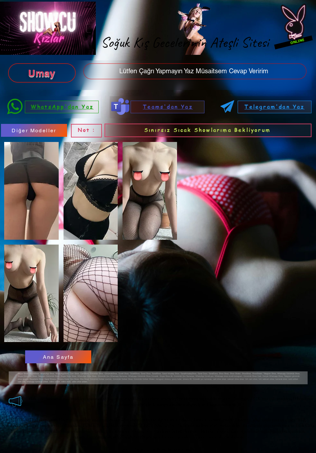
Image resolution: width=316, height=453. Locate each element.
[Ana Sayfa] (58, 356)
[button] (31, 191)
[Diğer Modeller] (34, 130)
